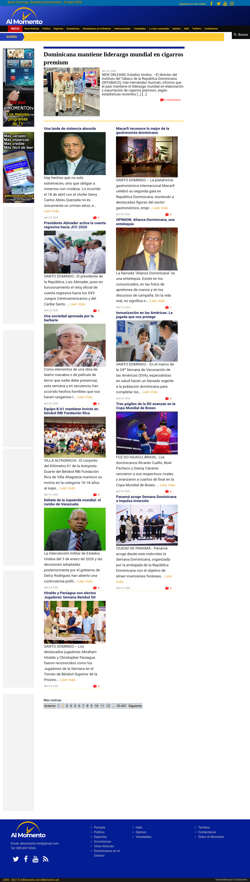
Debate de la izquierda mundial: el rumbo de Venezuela (72, 502)
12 (108, 706)
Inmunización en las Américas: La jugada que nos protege (144, 314)
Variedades (140, 28)
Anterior (49, 706)
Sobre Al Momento (211, 837)
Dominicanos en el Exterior (97, 28)
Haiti (186, 28)
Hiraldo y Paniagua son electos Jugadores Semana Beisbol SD (70, 595)
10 (96, 706)
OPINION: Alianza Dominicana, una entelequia (145, 221)
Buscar (243, 34)
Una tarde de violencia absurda (70, 128)
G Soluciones (240, 879)
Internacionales (122, 28)
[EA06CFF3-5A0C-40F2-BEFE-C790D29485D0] (18, 87)
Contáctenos (211, 28)
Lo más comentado (159, 28)
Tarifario (196, 28)
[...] (144, 94)
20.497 (121, 706)
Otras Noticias (31, 28)
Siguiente (135, 706)
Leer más (51, 211)
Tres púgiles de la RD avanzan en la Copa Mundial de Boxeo (145, 406)
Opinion (176, 28)
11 (102, 706)
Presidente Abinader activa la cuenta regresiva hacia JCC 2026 (75, 225)
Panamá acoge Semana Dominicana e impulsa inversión (146, 498)
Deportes (58, 28)
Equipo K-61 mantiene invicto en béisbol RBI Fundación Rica (71, 411)
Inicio (15, 28)
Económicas (73, 28)
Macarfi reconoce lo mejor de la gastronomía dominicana (142, 130)
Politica (47, 28)
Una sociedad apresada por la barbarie (69, 318)
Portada (99, 827)
